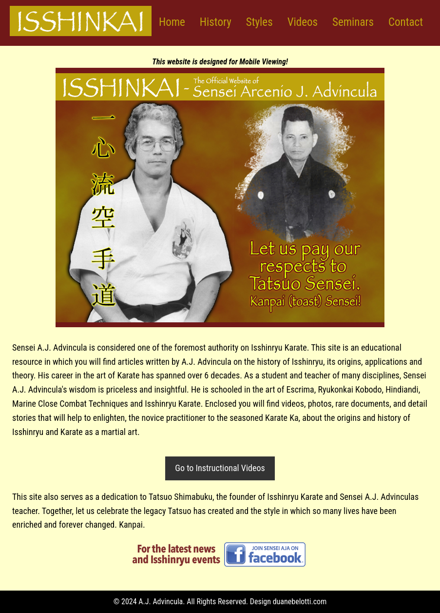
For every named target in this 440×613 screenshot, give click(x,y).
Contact (405, 22)
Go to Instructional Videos (220, 468)
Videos (302, 22)
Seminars (353, 22)
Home (172, 22)
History (215, 22)
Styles (259, 22)
